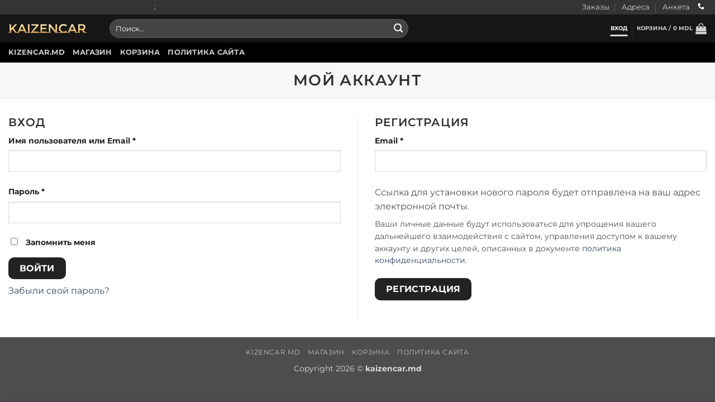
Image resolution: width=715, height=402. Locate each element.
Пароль (53, 191)
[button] (672, 28)
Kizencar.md (36, 52)
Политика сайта (206, 52)
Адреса (636, 7)
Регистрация (423, 289)
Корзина (140, 52)
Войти (37, 268)
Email (416, 140)
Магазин (92, 52)
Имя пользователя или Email (99, 140)
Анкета (676, 7)
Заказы (595, 7)
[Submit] (398, 28)
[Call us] (701, 7)
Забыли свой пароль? (58, 290)
